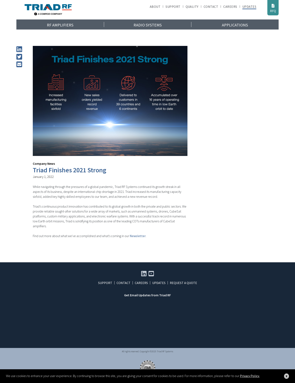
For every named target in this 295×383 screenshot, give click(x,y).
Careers (230, 7)
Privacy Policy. (250, 376)
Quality (192, 7)
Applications (235, 24)
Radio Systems (148, 24)
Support (173, 7)
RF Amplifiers (60, 24)
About (155, 7)
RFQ (273, 8)
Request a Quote (183, 283)
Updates (249, 7)
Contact (211, 7)
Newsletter (138, 236)
